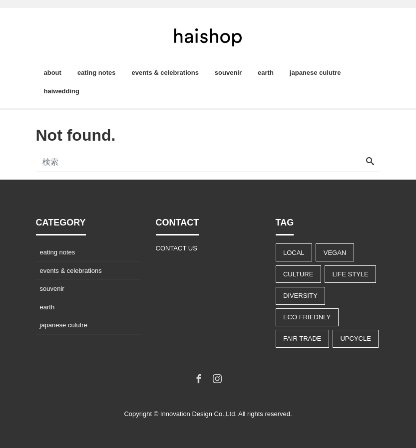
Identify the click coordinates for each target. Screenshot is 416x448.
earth (266, 72)
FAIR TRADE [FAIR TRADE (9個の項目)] (302, 338)
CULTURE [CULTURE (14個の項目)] (298, 274)
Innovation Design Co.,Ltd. (198, 414)
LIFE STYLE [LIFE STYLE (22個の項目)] (351, 274)
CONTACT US (176, 248)
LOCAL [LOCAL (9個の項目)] (294, 252)
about (52, 72)
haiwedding (62, 91)
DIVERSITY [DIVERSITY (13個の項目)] (300, 295)
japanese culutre (315, 72)
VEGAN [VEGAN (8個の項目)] (335, 252)
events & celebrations (164, 72)
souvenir (228, 72)
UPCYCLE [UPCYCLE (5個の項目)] (355, 338)
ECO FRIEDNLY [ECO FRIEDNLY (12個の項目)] (307, 317)
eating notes (96, 72)
